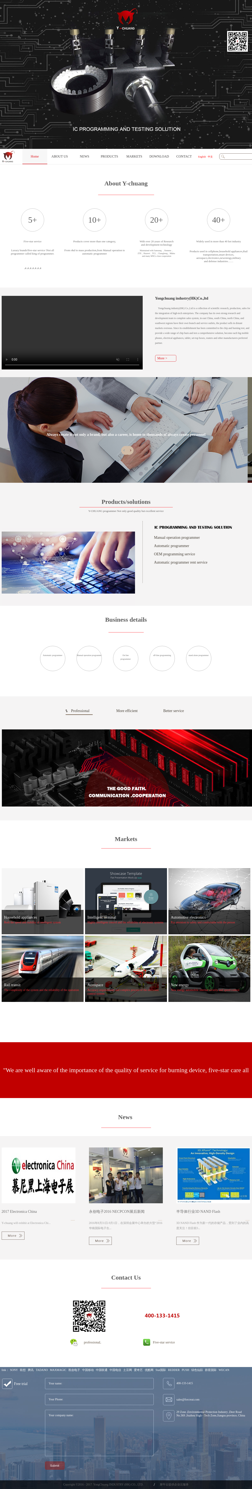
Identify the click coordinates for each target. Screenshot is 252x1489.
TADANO (42, 1370)
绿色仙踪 (197, 1370)
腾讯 (31, 1370)
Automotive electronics (188, 917)
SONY (14, 1370)
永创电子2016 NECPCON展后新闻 (117, 1211)
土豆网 (127, 1370)
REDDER (174, 1370)
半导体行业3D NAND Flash (198, 1211)
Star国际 (161, 1370)
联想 (23, 1370)
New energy (180, 985)
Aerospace (95, 985)
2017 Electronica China (19, 1211)
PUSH (185, 1370)
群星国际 (211, 1370)
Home (35, 156)
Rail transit (12, 985)
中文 (210, 156)
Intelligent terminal (102, 917)
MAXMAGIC (58, 1370)
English (202, 156)
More (13, 1235)
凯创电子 (74, 1370)
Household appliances (20, 917)
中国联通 (101, 1370)
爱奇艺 (138, 1370)
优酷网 (149, 1370)
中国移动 (88, 1370)
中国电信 (115, 1370)
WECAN (224, 1370)
